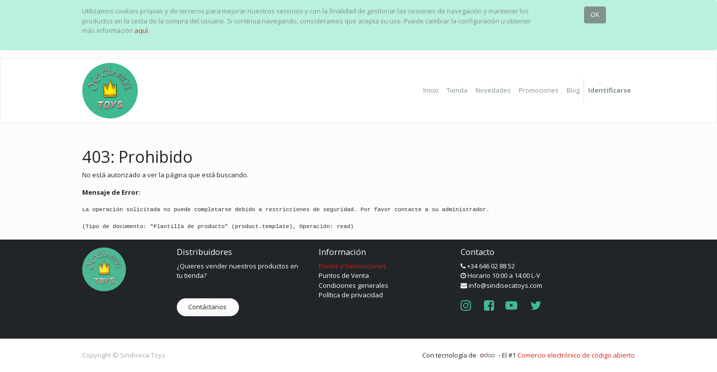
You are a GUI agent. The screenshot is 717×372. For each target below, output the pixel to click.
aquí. (141, 30)
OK (595, 14)
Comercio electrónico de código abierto (576, 355)
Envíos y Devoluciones (352, 265)
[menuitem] (431, 91)
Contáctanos (208, 306)
